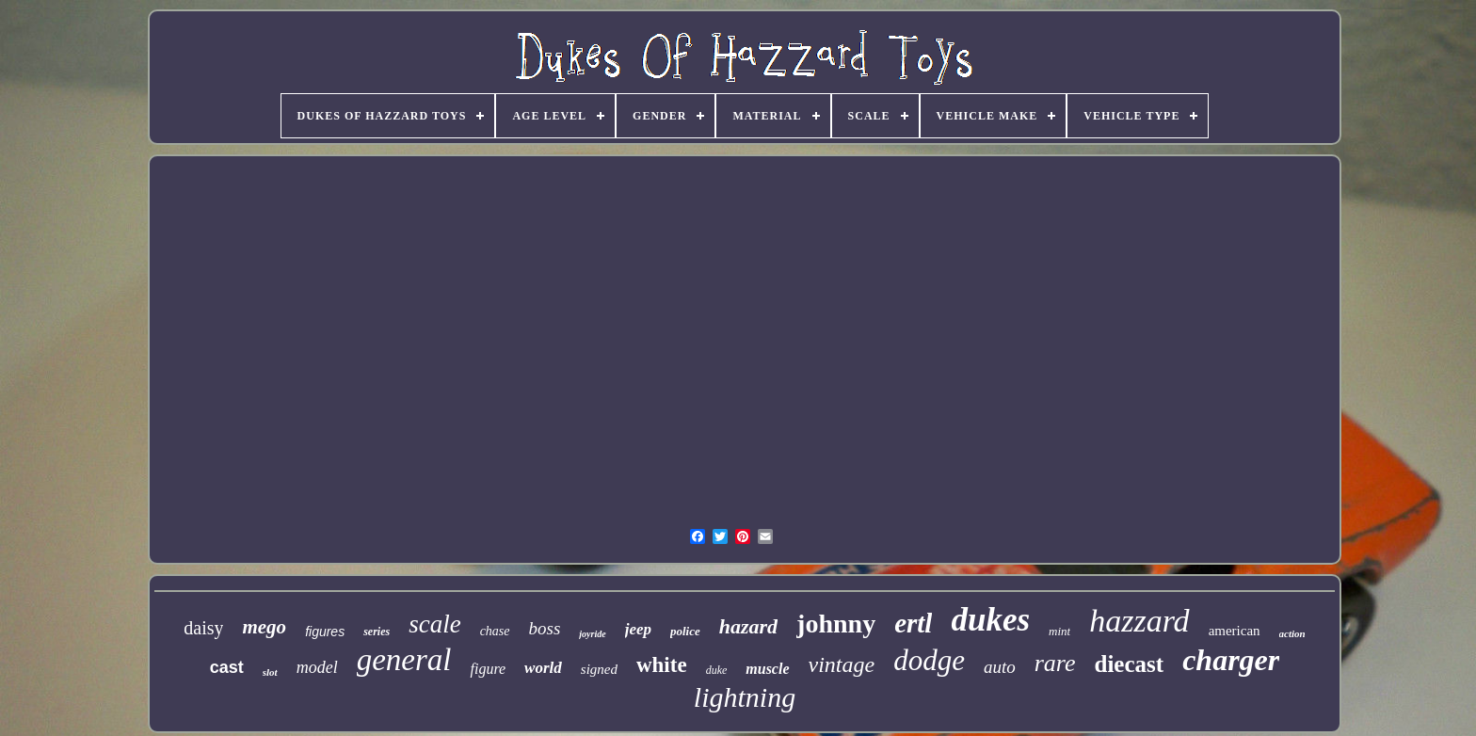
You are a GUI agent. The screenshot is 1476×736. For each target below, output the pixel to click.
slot (270, 672)
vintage (842, 664)
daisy (203, 627)
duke (717, 670)
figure (487, 669)
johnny (835, 623)
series (376, 631)
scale (434, 624)
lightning (744, 696)
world (543, 668)
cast (227, 667)
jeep (638, 629)
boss (545, 628)
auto (1000, 667)
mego (264, 627)
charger (1230, 660)
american (1234, 630)
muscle (767, 669)
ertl (913, 623)
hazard (748, 626)
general (404, 660)
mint (1059, 631)
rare (1055, 663)
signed (599, 669)
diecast (1129, 664)
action (1292, 633)
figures (325, 631)
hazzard (1139, 620)
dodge (929, 660)
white (661, 665)
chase (495, 631)
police (685, 631)
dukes (990, 619)
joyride (592, 634)
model (317, 667)
